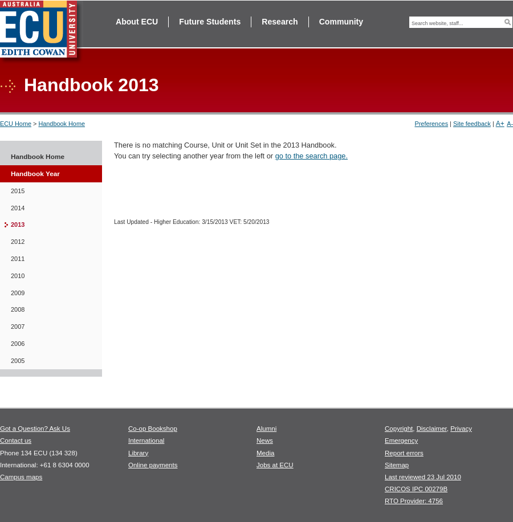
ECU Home (15, 123)
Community (341, 21)
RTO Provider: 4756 (414, 500)
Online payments (152, 465)
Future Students (210, 21)
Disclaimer (432, 428)
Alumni (266, 428)
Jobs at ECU (275, 465)
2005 (18, 360)
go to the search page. (311, 156)
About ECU (137, 21)
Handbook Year (35, 174)
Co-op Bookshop (152, 428)
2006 (18, 343)
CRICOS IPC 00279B (416, 489)
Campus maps (21, 477)
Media (265, 453)
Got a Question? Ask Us (35, 428)
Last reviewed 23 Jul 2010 (423, 477)
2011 (18, 258)
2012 (18, 241)
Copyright (399, 428)
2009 (18, 292)
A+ (500, 124)
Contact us (15, 440)
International (146, 440)
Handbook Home (61, 123)
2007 (18, 326)
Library (138, 453)
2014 (18, 208)
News (264, 440)
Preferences (431, 123)
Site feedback (472, 123)
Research (280, 21)
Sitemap (397, 465)
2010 (18, 275)
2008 (18, 309)
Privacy (461, 428)
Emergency (401, 440)
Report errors (404, 453)
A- (510, 123)
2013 (18, 224)
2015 (18, 190)
